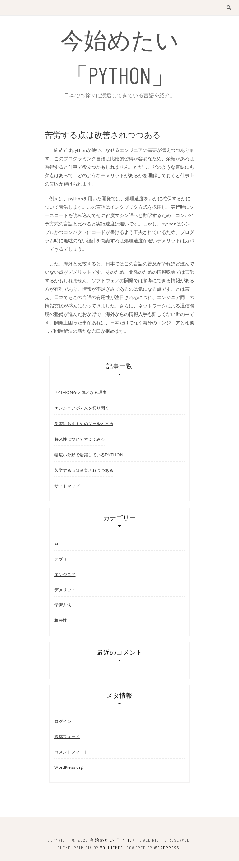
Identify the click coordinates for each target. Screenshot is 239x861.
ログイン (62, 721)
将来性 (60, 620)
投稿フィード (67, 736)
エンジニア (65, 574)
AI (56, 544)
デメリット (65, 590)
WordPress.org (68, 767)
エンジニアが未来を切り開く (81, 407)
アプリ (60, 559)
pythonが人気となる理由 (80, 392)
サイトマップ (67, 485)
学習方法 (62, 605)
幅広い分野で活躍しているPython (89, 454)
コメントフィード (71, 752)
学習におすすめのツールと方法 (83, 423)
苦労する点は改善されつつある (83, 470)
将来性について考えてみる (79, 439)
